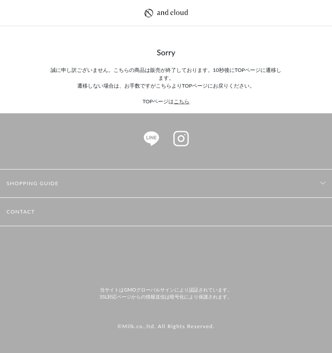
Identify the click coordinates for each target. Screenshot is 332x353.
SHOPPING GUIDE (33, 183)
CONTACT (21, 211)
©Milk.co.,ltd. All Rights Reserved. (166, 326)
